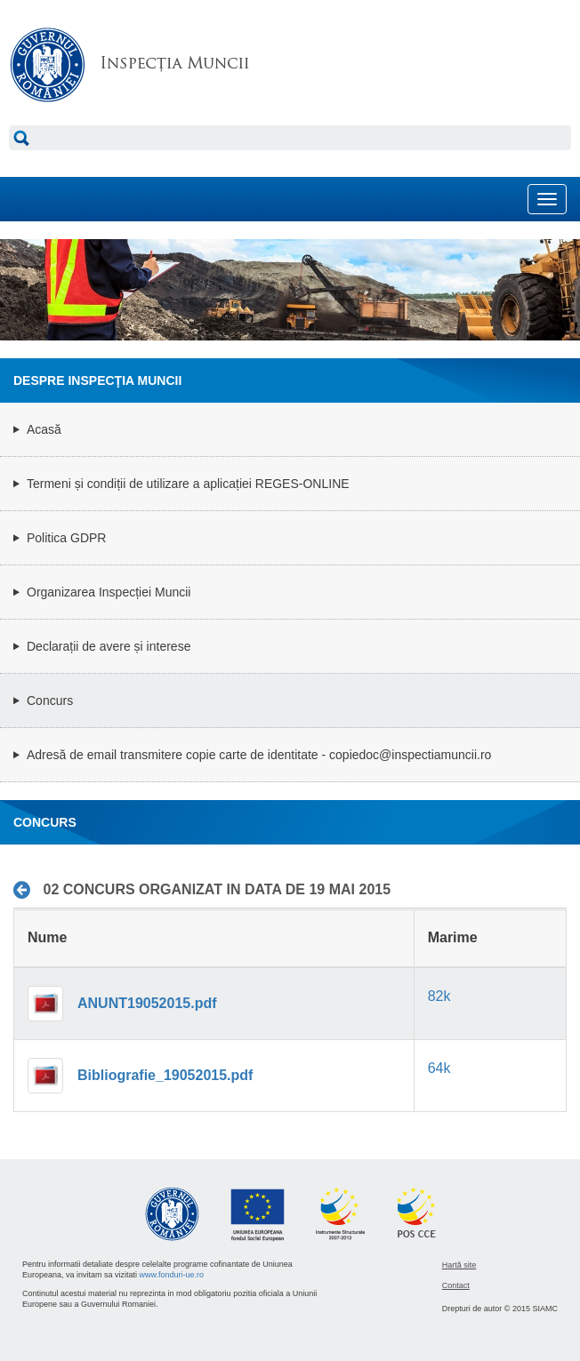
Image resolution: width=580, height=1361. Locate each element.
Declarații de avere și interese (108, 646)
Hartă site (459, 1265)
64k (439, 1068)
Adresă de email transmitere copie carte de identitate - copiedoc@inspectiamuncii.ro (259, 755)
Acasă (44, 429)
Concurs (50, 700)
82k (439, 996)
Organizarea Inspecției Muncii (108, 592)
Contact (456, 1285)
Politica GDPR (66, 538)
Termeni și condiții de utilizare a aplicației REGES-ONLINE (188, 483)
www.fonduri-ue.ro (172, 1274)
